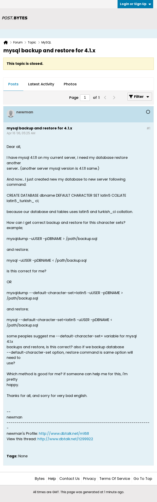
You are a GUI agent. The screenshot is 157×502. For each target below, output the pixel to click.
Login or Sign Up (135, 4)
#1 (148, 128)
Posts (13, 84)
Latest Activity (41, 84)
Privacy (89, 478)
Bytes (40, 478)
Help (52, 478)
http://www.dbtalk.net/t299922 (65, 438)
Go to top (142, 478)
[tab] (13, 84)
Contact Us (69, 478)
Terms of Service (114, 478)
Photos (70, 84)
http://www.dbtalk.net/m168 (64, 433)
